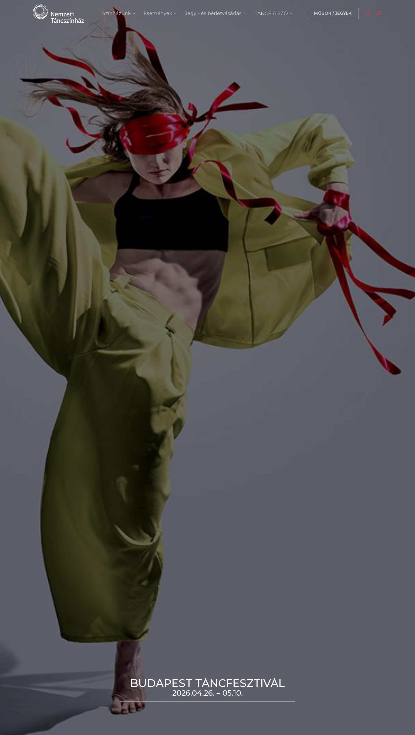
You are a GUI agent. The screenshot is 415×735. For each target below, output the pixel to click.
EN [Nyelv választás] (379, 13)
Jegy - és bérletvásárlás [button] (215, 13)
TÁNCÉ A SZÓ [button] (273, 13)
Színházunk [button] (119, 13)
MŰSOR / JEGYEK (333, 13)
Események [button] (160, 13)
